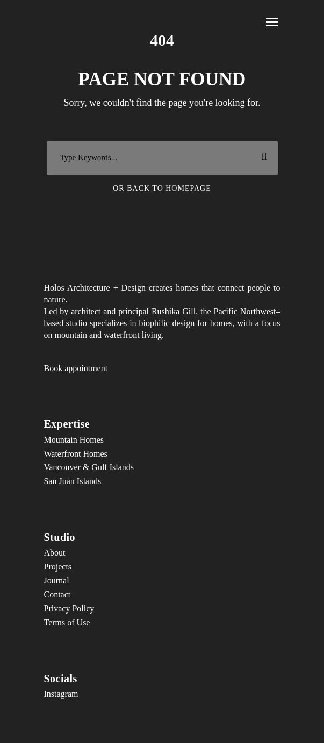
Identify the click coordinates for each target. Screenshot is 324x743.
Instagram (61, 693)
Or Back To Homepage (162, 188)
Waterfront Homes (75, 453)
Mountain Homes (74, 439)
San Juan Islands (73, 481)
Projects (58, 566)
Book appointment (76, 368)
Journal (56, 580)
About (55, 552)
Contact (57, 594)
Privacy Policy (69, 608)
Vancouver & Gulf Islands (89, 467)
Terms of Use (67, 622)
